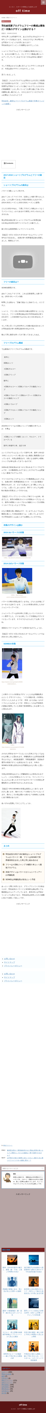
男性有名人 (6, 1389)
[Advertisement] (23, 134)
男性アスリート (7, 1145)
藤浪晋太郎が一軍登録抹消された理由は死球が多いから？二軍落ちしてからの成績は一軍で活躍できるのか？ (25, 1152)
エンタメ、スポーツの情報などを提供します (23, 1409)
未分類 (4, 1393)
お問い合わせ (9, 959)
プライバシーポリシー (13, 966)
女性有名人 (6, 1391)
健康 (3, 1376)
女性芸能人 (6, 1387)
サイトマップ (9, 962)
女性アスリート (7, 1382)
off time (23, 11)
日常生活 (5, 1378)
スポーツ (5, 1372)
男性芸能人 (6, 1385)
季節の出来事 (6, 1374)
